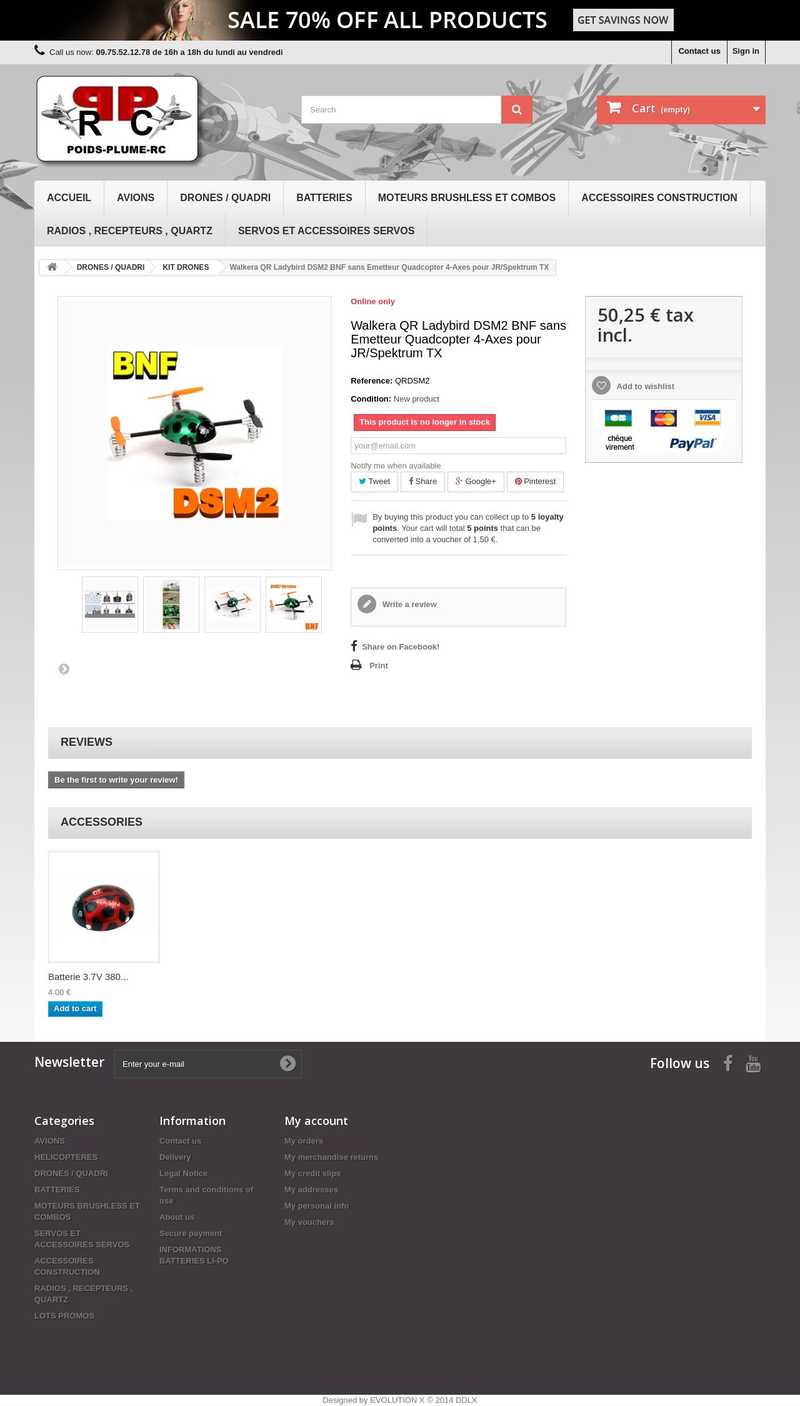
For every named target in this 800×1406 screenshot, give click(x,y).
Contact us (699, 51)
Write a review (408, 604)
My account (316, 1120)
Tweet (374, 481)
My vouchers (309, 1222)
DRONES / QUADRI (225, 197)
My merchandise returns (331, 1157)
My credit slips (312, 1173)
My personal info (316, 1205)
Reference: (371, 380)
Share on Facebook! (400, 646)
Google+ (476, 481)
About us (176, 1217)
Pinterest (535, 481)
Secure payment (190, 1233)
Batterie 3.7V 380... (88, 976)
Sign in (745, 51)
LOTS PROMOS (64, 1315)
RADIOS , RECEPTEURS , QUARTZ (129, 230)
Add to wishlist (644, 386)
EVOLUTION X (397, 1400)
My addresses (311, 1189)
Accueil (69, 197)
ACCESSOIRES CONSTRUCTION (659, 197)
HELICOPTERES (66, 1157)
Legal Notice (183, 1173)
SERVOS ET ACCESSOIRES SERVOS (326, 230)
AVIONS (135, 197)
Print (378, 665)
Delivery (175, 1157)
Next (64, 668)
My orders (303, 1141)
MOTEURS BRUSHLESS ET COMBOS (467, 197)
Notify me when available (396, 465)
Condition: (371, 398)
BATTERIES (324, 197)
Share (423, 481)
